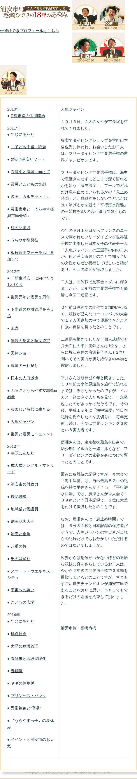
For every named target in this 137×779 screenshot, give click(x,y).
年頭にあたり (22, 134)
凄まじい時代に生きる (30, 409)
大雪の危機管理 (24, 646)
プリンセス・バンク (28, 696)
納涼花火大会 (22, 521)
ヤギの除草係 (22, 683)
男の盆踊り (20, 559)
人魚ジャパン (22, 421)
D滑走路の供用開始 (28, 116)
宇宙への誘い (22, 590)
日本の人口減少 (24, 378)
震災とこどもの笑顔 (28, 184)
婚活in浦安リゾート (28, 159)
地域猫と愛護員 (24, 509)
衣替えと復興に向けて (30, 172)
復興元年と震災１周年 (30, 297)
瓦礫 (15, 328)
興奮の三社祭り (24, 365)
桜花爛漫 (18, 496)
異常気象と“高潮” (26, 708)
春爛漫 (17, 671)
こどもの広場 (22, 602)
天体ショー (20, 353)
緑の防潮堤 (20, 228)
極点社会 (18, 634)
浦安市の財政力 (24, 484)
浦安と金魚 (20, 534)
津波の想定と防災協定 (30, 341)
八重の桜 (18, 546)
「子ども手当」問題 (28, 147)
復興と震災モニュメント (32, 434)
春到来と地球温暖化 (28, 658)
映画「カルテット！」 (30, 196)
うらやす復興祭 (24, 240)
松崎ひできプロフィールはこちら (29, 31)
